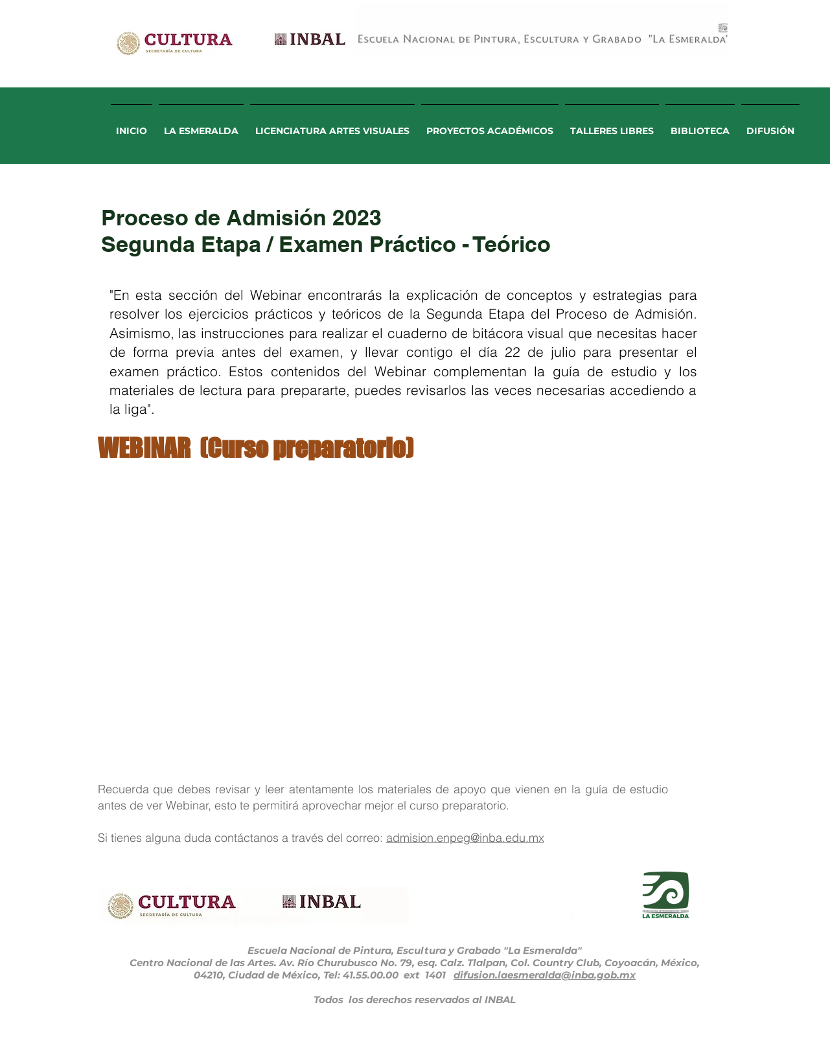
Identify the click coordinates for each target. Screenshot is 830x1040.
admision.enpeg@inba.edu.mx (465, 837)
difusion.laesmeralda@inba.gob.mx (545, 975)
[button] (201, 125)
